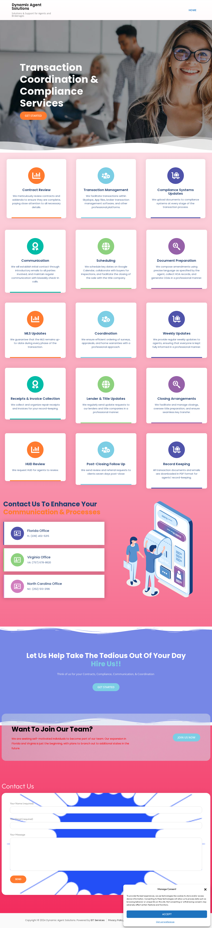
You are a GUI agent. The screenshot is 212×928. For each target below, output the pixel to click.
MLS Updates (35, 333)
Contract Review (36, 190)
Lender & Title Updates (106, 398)
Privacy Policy (116, 920)
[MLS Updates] (35, 319)
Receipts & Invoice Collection (35, 398)
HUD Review (35, 464)
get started (33, 116)
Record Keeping (176, 464)
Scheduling (105, 260)
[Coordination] (106, 319)
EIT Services (98, 920)
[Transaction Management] (106, 175)
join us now (186, 737)
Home (192, 10)
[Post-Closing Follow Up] (106, 449)
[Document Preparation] (176, 246)
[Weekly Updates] (176, 319)
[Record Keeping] (176, 449)
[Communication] (35, 246)
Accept (167, 914)
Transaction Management (106, 190)
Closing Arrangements (176, 398)
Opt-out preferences (165, 922)
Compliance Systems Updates (175, 192)
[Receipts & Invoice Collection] (35, 384)
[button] (205, 889)
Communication (35, 260)
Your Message (106, 852)
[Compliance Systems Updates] (175, 175)
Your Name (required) (106, 807)
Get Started (106, 687)
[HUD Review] (35, 449)
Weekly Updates (176, 333)
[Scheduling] (106, 246)
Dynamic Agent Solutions (26, 6)
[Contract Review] (36, 175)
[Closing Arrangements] (176, 384)
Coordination (106, 333)
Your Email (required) (106, 822)
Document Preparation (176, 260)
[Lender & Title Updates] (106, 384)
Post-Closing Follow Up (106, 464)
